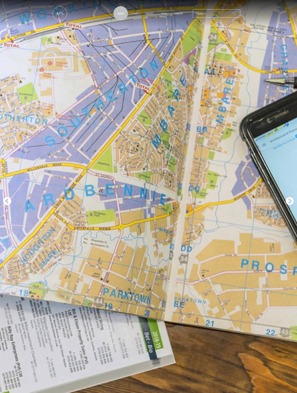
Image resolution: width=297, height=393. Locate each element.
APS (60, 13)
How (164, 13)
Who (121, 13)
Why (135, 13)
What (149, 13)
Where (178, 13)
